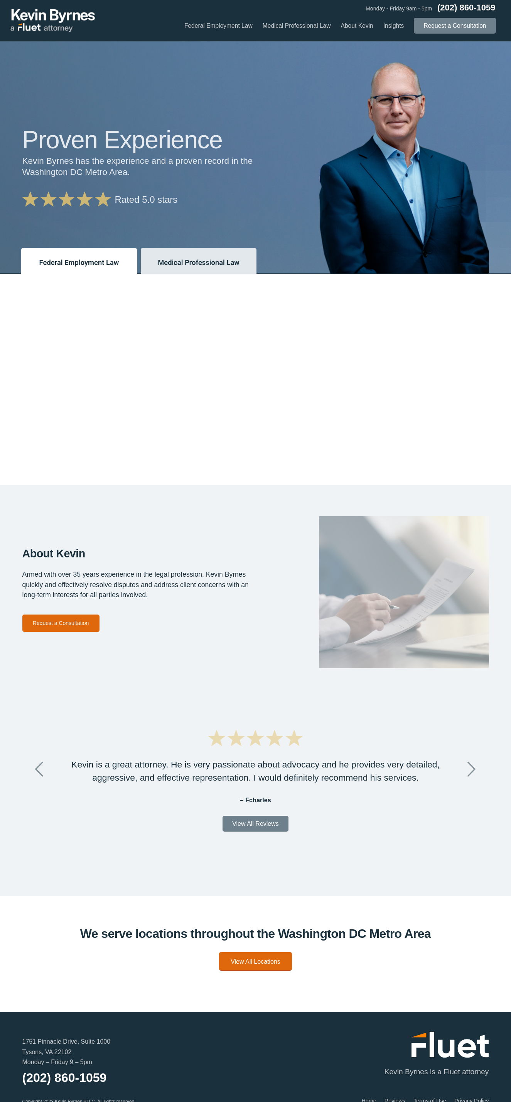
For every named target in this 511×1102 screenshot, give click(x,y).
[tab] (79, 261)
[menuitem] (218, 25)
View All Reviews (255, 823)
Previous (39, 769)
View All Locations (255, 961)
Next (471, 769)
